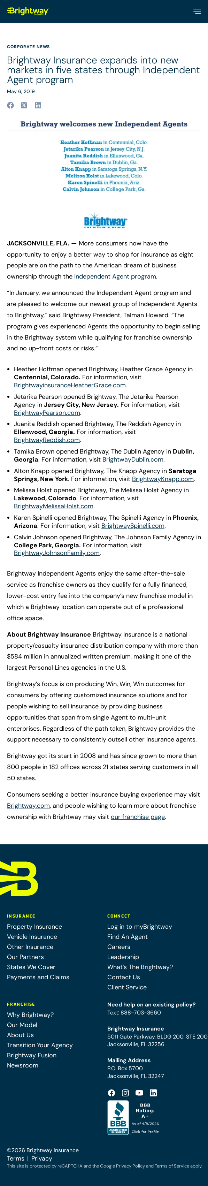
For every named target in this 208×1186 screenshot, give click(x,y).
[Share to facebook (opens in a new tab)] (10, 105)
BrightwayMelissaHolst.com (53, 506)
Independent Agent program (115, 276)
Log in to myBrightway (139, 926)
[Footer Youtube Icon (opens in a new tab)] (139, 1093)
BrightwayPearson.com (47, 413)
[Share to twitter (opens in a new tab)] (24, 105)
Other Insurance (30, 947)
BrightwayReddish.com (47, 440)
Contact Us (123, 977)
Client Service (127, 987)
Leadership (123, 957)
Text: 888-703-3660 (134, 1012)
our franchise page (138, 817)
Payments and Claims (38, 977)
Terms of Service (172, 1166)
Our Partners (25, 957)
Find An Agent (127, 937)
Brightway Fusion (31, 1055)
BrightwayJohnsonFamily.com (57, 553)
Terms (15, 1158)
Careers (118, 947)
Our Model (22, 1025)
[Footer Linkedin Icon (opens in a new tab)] (153, 1093)
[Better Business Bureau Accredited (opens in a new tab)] (134, 1117)
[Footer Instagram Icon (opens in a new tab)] (125, 1093)
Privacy (41, 1158)
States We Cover (31, 967)
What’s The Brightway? (140, 967)
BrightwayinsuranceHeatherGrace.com (70, 385)
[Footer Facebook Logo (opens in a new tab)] (111, 1093)
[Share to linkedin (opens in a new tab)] (38, 105)
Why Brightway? (30, 1015)
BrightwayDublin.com (132, 460)
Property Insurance (34, 926)
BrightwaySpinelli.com (132, 526)
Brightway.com (28, 805)
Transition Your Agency (40, 1045)
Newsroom (22, 1065)
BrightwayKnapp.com (163, 479)
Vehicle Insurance (32, 937)
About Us (20, 1035)
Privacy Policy (130, 1166)
